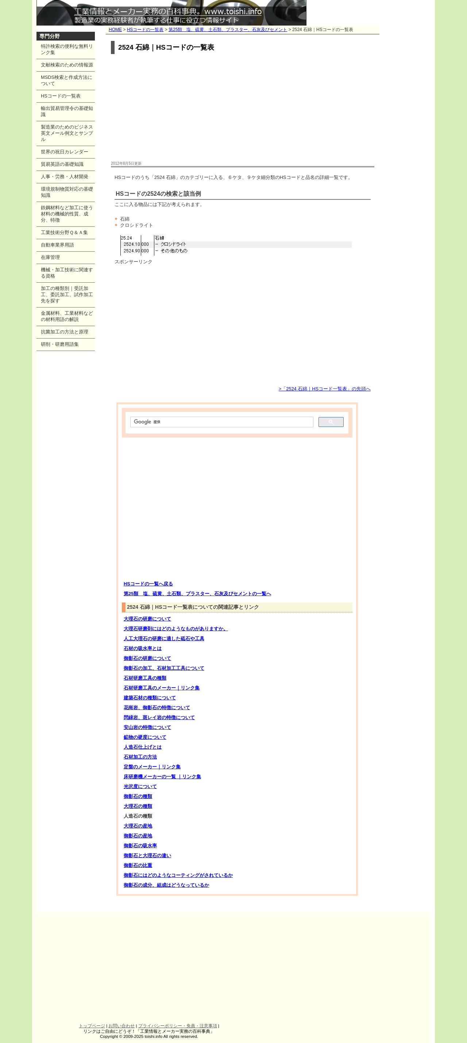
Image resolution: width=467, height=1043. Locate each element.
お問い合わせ (121, 1026)
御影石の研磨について (147, 658)
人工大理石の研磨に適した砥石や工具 (164, 638)
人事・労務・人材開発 (64, 176)
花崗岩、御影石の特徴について (157, 707)
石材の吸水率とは (143, 648)
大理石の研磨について (147, 619)
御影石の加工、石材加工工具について (164, 668)
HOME (115, 29)
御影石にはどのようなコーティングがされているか (178, 875)
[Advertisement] (242, 108)
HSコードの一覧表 (145, 29)
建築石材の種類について (150, 697)
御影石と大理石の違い (147, 855)
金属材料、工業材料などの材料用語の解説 (67, 316)
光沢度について (140, 786)
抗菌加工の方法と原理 (64, 332)
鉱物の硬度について (145, 737)
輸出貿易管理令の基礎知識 (67, 111)
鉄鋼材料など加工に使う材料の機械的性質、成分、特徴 (67, 214)
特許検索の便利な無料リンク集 (67, 49)
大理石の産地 (138, 826)
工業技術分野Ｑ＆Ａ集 (64, 232)
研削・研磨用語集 (60, 344)
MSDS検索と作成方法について (66, 80)
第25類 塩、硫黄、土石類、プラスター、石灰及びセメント (228, 29)
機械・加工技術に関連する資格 (67, 273)
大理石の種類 (138, 806)
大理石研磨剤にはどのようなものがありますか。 (176, 628)
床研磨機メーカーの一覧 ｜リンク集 (162, 776)
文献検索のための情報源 (67, 65)
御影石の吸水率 (140, 845)
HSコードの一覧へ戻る (148, 584)
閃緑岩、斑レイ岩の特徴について (159, 717)
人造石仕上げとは (143, 747)
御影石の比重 (138, 865)
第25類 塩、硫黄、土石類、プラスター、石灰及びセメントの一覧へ (197, 593)
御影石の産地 (138, 835)
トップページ (92, 1026)
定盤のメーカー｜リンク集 (152, 766)
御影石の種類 (138, 796)
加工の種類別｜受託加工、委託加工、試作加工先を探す (67, 294)
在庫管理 (50, 257)
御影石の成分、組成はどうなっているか (166, 885)
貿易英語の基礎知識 (62, 164)
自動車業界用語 (57, 245)
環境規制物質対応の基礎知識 (67, 192)
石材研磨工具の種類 (145, 678)
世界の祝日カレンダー (64, 151)
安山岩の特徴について (147, 727)
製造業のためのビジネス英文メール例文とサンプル (67, 133)
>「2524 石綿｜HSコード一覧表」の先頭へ (325, 388)
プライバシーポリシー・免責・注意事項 (177, 1026)
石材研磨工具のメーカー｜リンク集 (162, 688)
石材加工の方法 (140, 757)
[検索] (221, 422)
